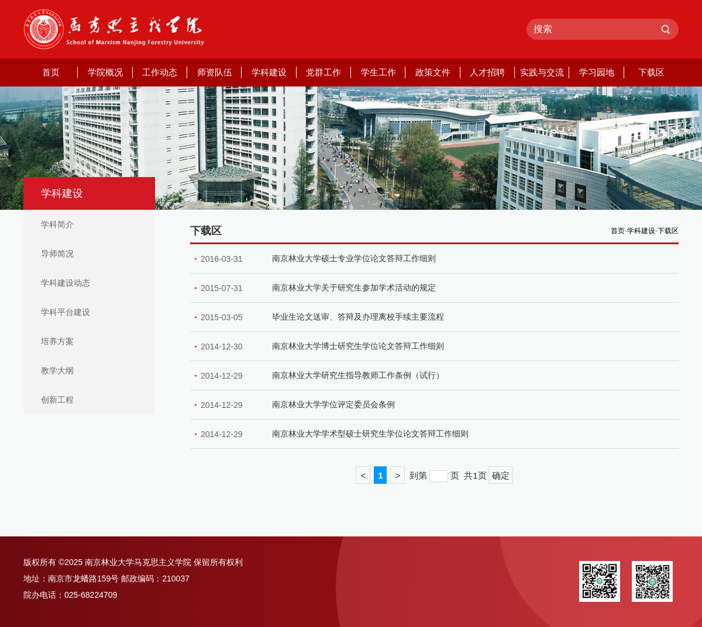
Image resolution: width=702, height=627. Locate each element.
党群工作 (323, 72)
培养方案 (57, 341)
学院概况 (105, 72)
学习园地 (596, 72)
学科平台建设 (65, 312)
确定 (501, 475)
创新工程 (57, 399)
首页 (51, 72)
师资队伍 (214, 72)
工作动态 (159, 72)
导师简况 (57, 253)
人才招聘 (487, 72)
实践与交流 (542, 72)
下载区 (651, 72)
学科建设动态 (65, 282)
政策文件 (432, 72)
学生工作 (378, 72)
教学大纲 (57, 370)
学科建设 (269, 72)
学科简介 (57, 224)
